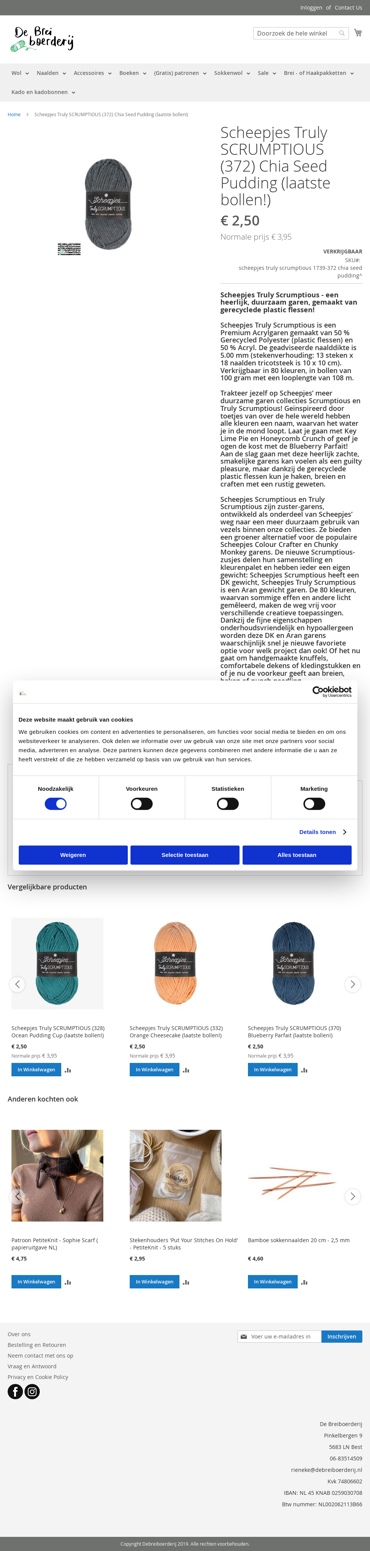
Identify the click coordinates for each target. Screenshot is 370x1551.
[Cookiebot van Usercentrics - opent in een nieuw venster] (318, 692)
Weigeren (73, 855)
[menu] (185, 82)
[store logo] (42, 39)
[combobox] (301, 33)
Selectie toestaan (185, 855)
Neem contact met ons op (40, 1355)
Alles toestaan (296, 855)
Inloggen (311, 7)
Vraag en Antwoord (32, 1366)
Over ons (19, 1334)
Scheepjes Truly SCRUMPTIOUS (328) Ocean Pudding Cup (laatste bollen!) (57, 1031)
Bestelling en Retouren (37, 1344)
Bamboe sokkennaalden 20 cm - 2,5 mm (299, 1240)
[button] (68, 1069)
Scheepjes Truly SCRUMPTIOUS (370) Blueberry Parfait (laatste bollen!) (294, 1031)
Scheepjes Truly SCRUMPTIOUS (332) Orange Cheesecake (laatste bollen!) (176, 1031)
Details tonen (318, 832)
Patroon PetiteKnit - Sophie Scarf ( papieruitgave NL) (54, 1243)
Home (14, 114)
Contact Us (348, 7)
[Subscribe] (341, 1336)
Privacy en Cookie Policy (38, 1377)
